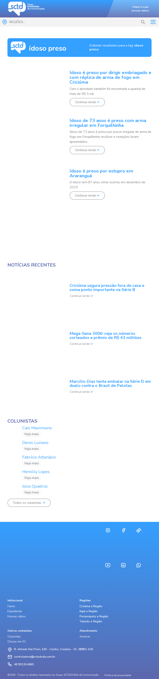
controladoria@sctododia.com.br (34, 657)
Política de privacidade (118, 675)
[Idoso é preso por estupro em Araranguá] (79, 187)
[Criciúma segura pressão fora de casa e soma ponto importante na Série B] (79, 293)
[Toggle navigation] (153, 22)
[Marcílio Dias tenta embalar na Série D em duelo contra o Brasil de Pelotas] (79, 389)
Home (11, 606)
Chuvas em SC (16, 642)
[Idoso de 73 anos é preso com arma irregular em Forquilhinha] (79, 139)
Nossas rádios (16, 616)
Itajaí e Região (89, 611)
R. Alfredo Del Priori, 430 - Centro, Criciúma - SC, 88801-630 (53, 649)
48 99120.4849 (24, 664)
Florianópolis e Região (94, 616)
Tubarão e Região (91, 621)
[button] (143, 22)
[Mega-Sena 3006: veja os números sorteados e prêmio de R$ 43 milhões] (79, 341)
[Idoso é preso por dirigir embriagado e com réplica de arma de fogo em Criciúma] (79, 91)
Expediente (14, 611)
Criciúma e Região (91, 606)
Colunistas (14, 637)
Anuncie (85, 637)
